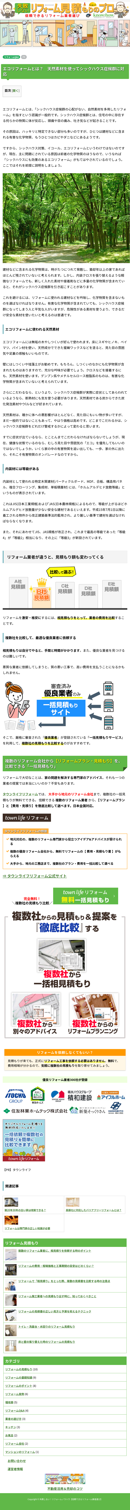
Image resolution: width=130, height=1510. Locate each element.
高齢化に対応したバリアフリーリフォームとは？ (94, 1210)
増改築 (9, 1402)
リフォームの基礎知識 (18, 1377)
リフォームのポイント (18, 1386)
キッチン (10, 1427)
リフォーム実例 (14, 1394)
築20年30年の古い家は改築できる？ (25, 1210)
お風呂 (9, 1435)
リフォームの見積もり (18, 1369)
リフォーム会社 (14, 1444)
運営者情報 (15, 1469)
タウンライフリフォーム (20, 794)
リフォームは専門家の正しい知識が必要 (27, 1228)
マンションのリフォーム (20, 1452)
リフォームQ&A (11, 56)
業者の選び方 (13, 1419)
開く (15, 90)
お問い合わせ (17, 1461)
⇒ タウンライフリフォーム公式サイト (35, 875)
